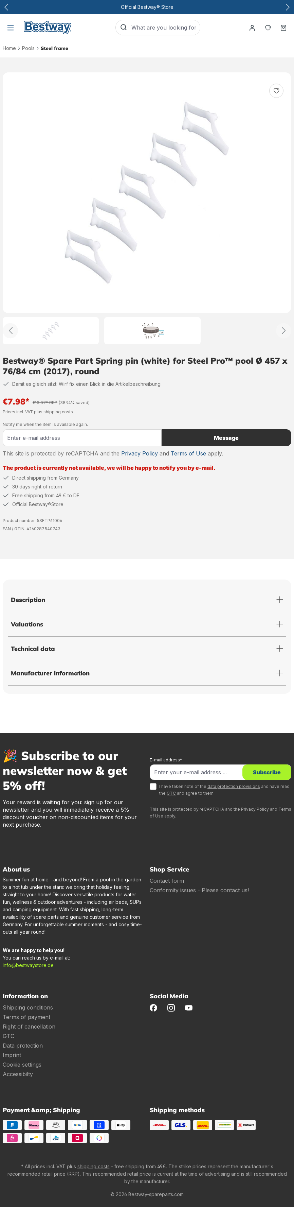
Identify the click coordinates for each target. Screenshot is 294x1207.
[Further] (283, 330)
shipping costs (93, 1166)
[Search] (123, 27)
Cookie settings (22, 1064)
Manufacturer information (50, 673)
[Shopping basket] (283, 27)
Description (28, 600)
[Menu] (10, 27)
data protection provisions (233, 786)
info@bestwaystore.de (28, 965)
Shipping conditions (28, 1007)
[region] (147, 208)
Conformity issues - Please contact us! (199, 890)
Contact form (167, 880)
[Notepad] (268, 27)
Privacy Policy (139, 453)
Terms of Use (188, 453)
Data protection (23, 1045)
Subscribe (267, 772)
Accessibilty (18, 1074)
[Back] (10, 330)
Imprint (12, 1055)
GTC (171, 793)
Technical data (33, 649)
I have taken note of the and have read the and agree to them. (224, 790)
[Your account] (252, 27)
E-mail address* (166, 759)
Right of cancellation (29, 1026)
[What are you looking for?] (165, 27)
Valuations (27, 624)
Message (226, 437)
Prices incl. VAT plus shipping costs (38, 411)
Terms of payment (26, 1017)
